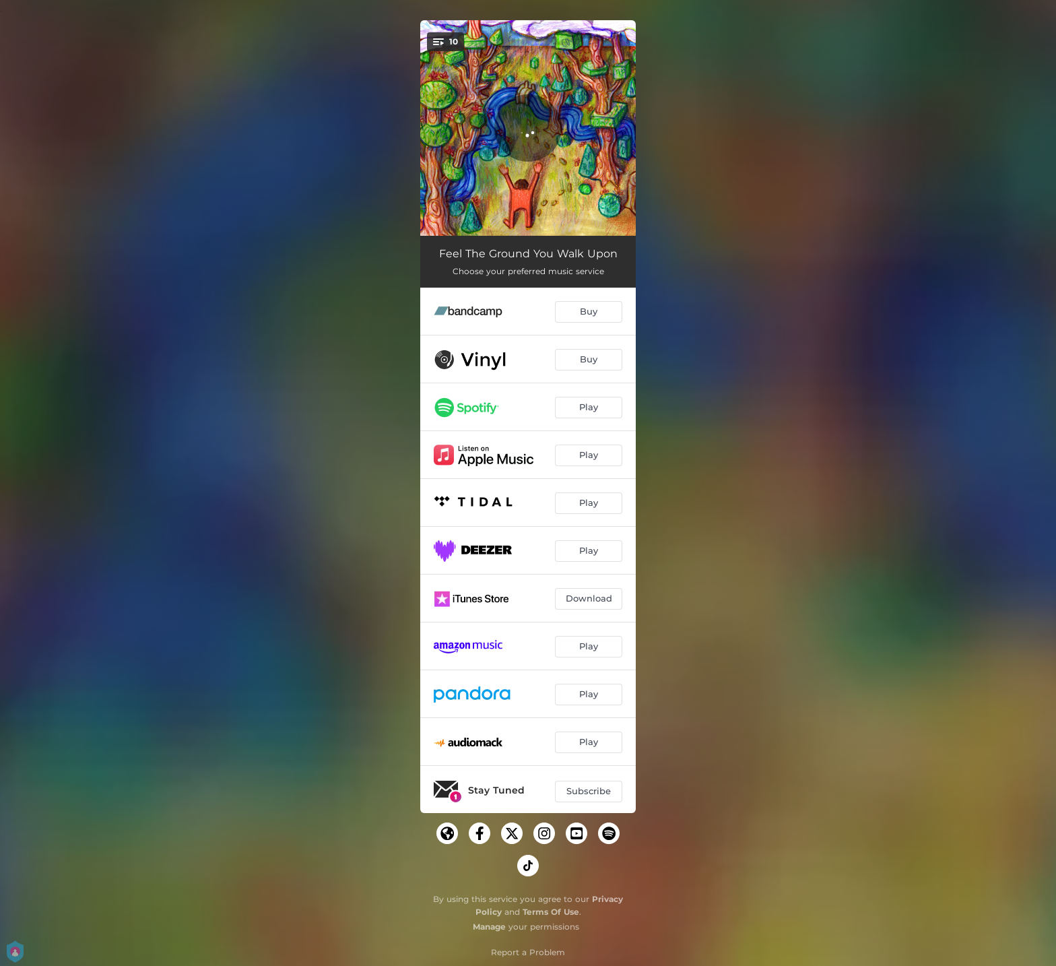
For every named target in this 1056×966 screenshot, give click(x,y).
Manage (489, 927)
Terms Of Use (551, 912)
